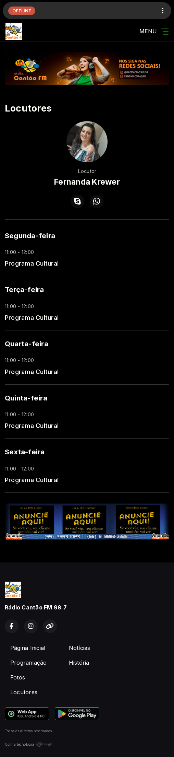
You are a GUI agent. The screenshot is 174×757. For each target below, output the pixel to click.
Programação (28, 662)
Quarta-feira (26, 343)
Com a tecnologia (29, 744)
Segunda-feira (30, 235)
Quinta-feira (26, 398)
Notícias (79, 647)
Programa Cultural (32, 263)
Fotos (17, 677)
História (79, 662)
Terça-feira (24, 289)
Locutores (23, 692)
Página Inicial (27, 647)
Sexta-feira (25, 451)
